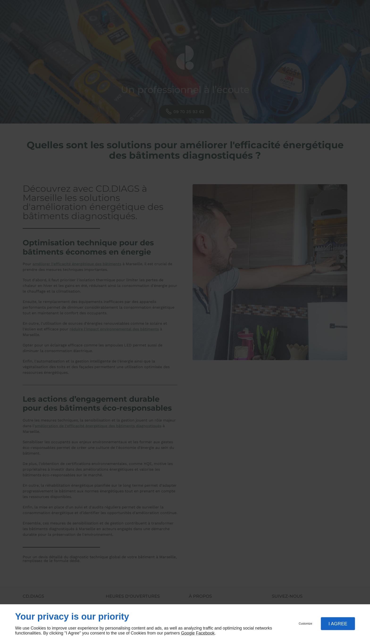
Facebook (205, 633)
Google (188, 633)
